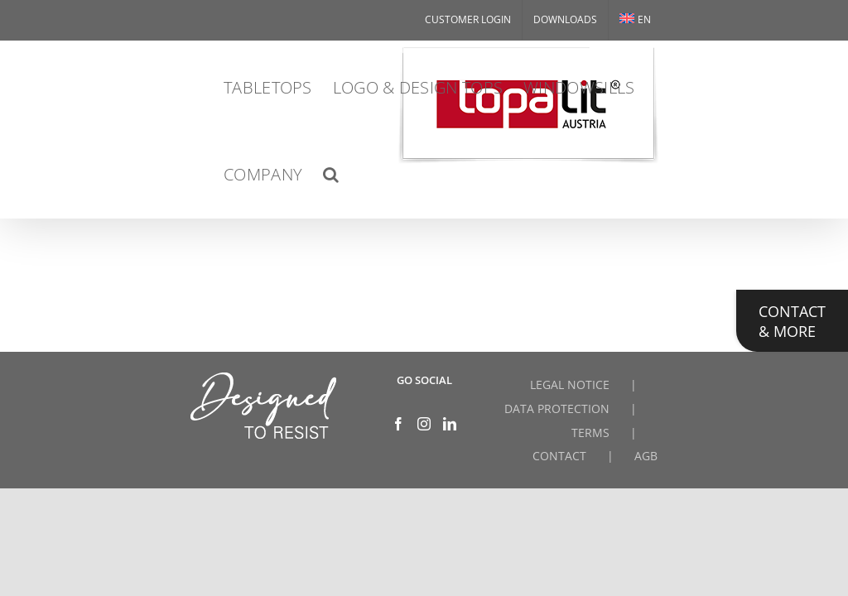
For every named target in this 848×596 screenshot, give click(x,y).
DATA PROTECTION (557, 408)
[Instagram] (424, 423)
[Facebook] (398, 423)
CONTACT (559, 456)
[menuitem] (635, 20)
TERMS (590, 432)
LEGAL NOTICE (570, 384)
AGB (646, 456)
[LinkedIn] (449, 423)
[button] (331, 174)
